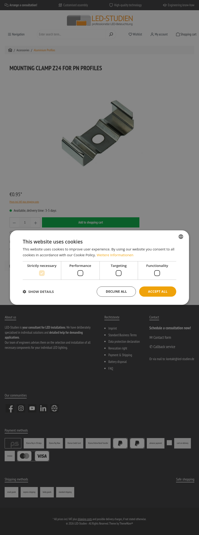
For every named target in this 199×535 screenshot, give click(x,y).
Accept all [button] (157, 291)
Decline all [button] (115, 291)
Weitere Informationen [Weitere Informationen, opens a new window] (115, 255)
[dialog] (99, 267)
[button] (38, 291)
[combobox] (181, 236)
